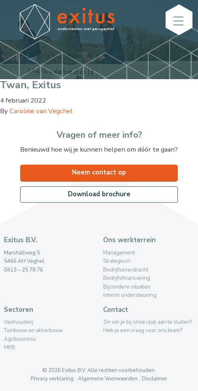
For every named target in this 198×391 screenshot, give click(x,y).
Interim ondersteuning (130, 295)
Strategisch (116, 261)
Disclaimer (154, 378)
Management (119, 252)
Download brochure (99, 194)
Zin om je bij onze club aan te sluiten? (147, 322)
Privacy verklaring (52, 378)
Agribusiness (20, 339)
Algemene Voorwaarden (108, 378)
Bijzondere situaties (127, 286)
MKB (9, 347)
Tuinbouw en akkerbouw (33, 330)
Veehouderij (18, 322)
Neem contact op (99, 172)
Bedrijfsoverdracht (125, 269)
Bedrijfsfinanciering (126, 278)
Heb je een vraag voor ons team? (142, 330)
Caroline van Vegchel (41, 111)
